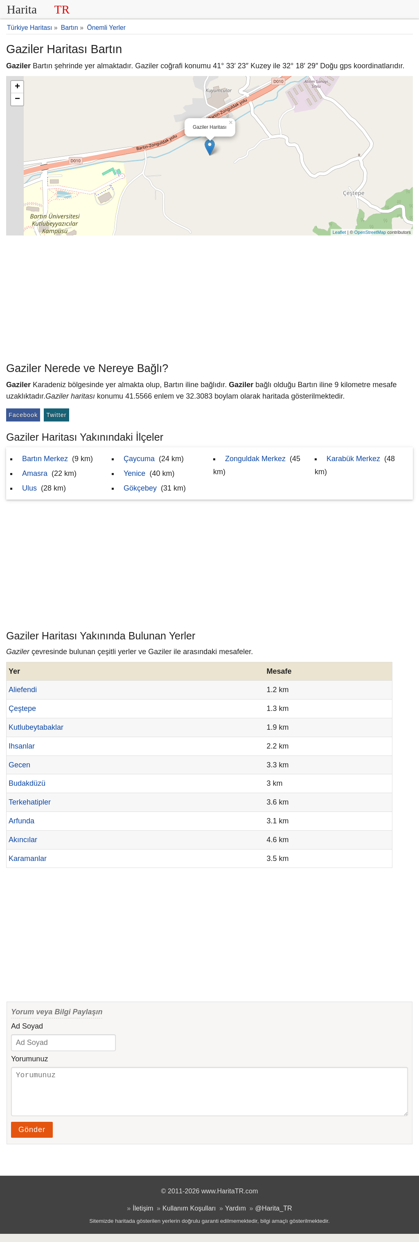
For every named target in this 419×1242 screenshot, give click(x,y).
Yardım (235, 1216)
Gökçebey (140, 488)
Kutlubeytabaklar (36, 727)
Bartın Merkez (45, 459)
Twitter (56, 415)
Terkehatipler (30, 802)
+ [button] (17, 87)
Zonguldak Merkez (255, 459)
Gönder (31, 1138)
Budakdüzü (27, 783)
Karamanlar (28, 858)
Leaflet (339, 232)
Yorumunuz (29, 1059)
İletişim (143, 1216)
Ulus (29, 488)
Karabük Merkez (353, 459)
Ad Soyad (27, 1026)
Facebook (23, 415)
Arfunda (21, 821)
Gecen (19, 765)
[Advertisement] (209, 297)
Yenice (134, 473)
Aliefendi (23, 690)
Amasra (34, 473)
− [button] (17, 99)
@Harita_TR (273, 1216)
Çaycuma (139, 459)
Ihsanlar (22, 746)
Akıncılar (23, 840)
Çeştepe (22, 708)
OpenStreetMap (370, 232)
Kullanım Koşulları (189, 1216)
